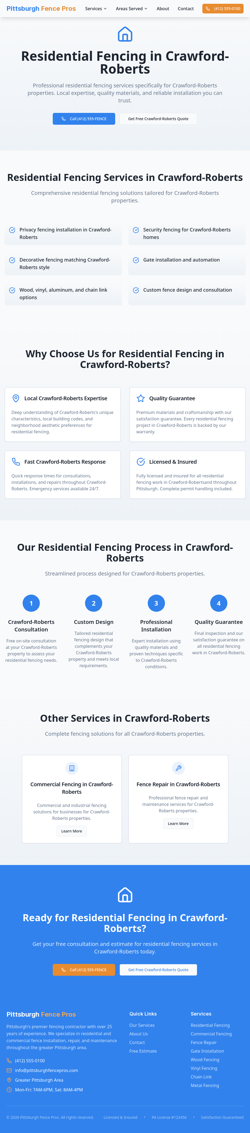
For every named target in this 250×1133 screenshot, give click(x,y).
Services (96, 9)
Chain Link (201, 1077)
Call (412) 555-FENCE (84, 118)
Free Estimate (143, 1051)
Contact (186, 9)
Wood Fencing (205, 1060)
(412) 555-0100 (223, 8)
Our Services (142, 1025)
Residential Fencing (210, 1025)
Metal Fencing (205, 1085)
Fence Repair (204, 1042)
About (163, 9)
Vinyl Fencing (204, 1068)
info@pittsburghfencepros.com (46, 1070)
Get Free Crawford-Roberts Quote (158, 118)
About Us (138, 1034)
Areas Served (132, 9)
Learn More (71, 831)
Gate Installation (207, 1051)
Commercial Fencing (211, 1034)
